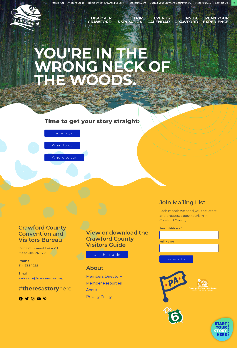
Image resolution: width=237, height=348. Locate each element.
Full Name (166, 241)
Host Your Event (137, 2)
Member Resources (104, 283)
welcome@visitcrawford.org (41, 278)
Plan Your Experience (216, 20)
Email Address (171, 228)
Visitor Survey (203, 2)
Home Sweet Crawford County (106, 2)
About (91, 290)
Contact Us (221, 2)
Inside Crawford (186, 20)
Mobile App (58, 2)
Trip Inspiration (129, 20)
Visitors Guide (76, 2)
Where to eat (64, 157)
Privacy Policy (99, 297)
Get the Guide (107, 255)
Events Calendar (158, 20)
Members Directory (104, 276)
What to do (62, 145)
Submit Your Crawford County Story (170, 2)
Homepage (62, 133)
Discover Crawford (100, 20)
